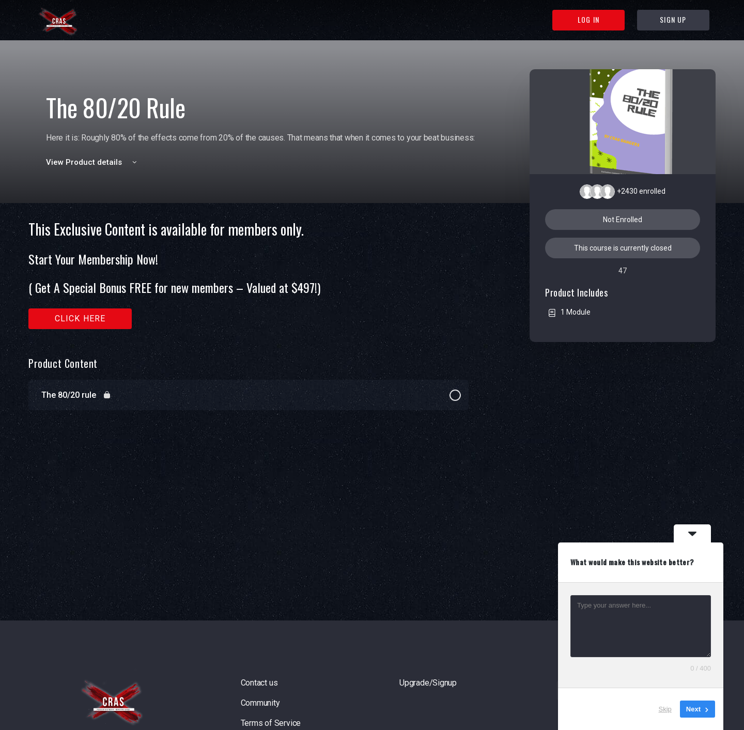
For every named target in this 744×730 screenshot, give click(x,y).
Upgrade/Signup (428, 683)
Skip (665, 709)
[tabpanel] (248, 275)
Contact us (259, 683)
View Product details (93, 162)
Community (260, 703)
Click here (80, 318)
